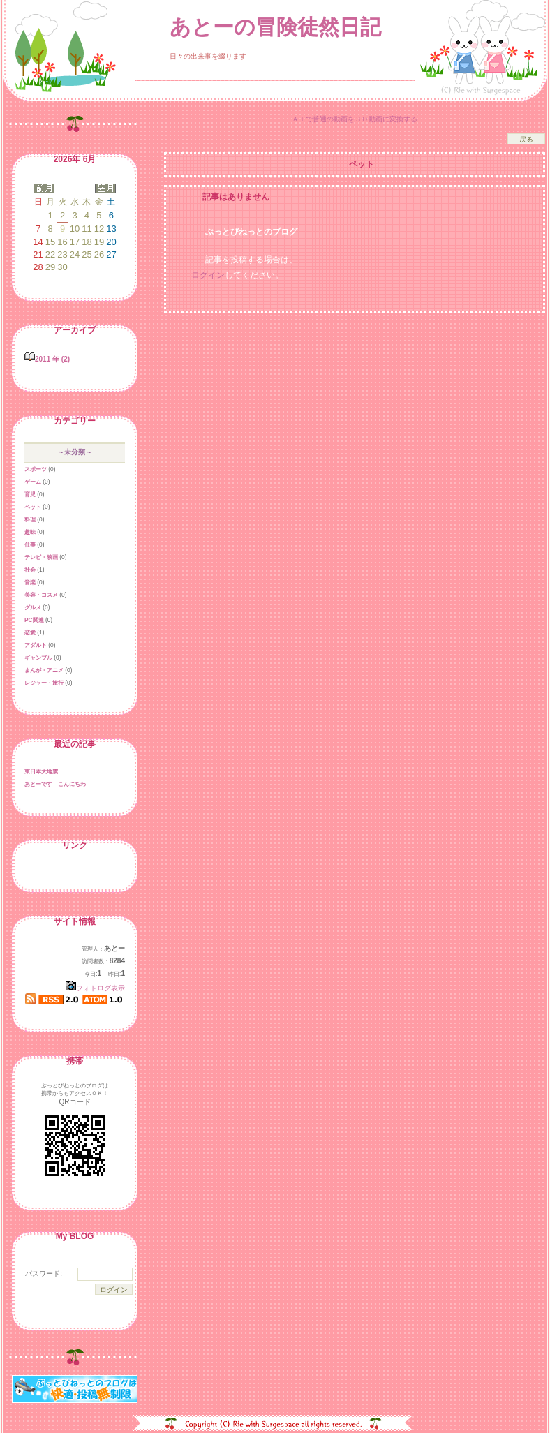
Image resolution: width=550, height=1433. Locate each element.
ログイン (208, 275)
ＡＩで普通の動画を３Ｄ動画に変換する (354, 119)
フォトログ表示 (95, 988)
